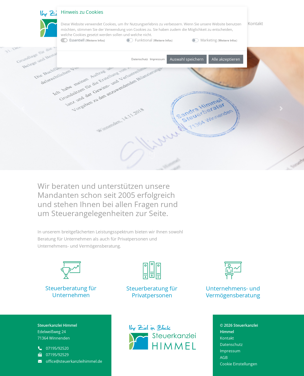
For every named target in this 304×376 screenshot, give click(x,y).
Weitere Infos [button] (95, 40)
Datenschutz (139, 59)
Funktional (154, 40)
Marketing (218, 40)
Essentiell (87, 40)
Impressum (157, 59)
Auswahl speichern (187, 59)
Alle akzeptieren (226, 59)
